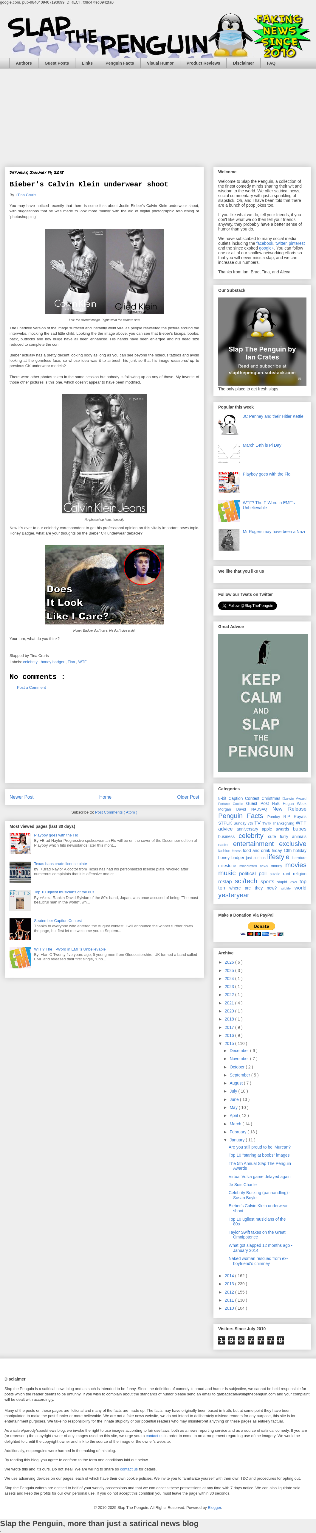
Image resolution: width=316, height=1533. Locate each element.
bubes (299, 829)
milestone (228, 865)
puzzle (276, 874)
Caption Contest (244, 798)
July (234, 1091)
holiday (299, 850)
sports (269, 881)
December (240, 1050)
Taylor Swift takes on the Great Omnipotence (257, 1235)
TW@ (267, 823)
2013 (230, 1283)
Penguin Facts (120, 63)
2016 (230, 1035)
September (240, 1075)
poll (264, 873)
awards (284, 829)
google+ (266, 248)
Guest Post (259, 803)
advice (227, 829)
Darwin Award (294, 799)
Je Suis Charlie (243, 1184)
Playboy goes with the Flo (56, 835)
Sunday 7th (244, 823)
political (249, 873)
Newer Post (22, 797)
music (228, 873)
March (236, 1123)
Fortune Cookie (232, 804)
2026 (230, 962)
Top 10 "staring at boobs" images (259, 1155)
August (237, 1083)
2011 (230, 1300)
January (238, 1140)
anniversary (249, 829)
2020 (230, 1011)
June (235, 1099)
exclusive (292, 843)
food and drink (257, 850)
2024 (230, 978)
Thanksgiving (284, 823)
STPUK (226, 823)
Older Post (188, 797)
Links (87, 63)
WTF (83, 662)
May (234, 1107)
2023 (230, 986)
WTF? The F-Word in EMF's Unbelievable (70, 949)
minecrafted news (255, 866)
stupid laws (288, 882)
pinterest (297, 243)
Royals (300, 816)
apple (269, 829)
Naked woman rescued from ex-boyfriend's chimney (258, 1261)
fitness (237, 851)
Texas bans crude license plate (60, 863)
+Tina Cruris (25, 195)
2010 (230, 1308)
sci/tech (248, 881)
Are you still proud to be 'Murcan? (260, 1147)
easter (225, 845)
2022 (230, 994)
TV (258, 823)
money (278, 866)
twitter (280, 243)
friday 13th (282, 850)
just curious (256, 858)
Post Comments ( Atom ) (116, 812)
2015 (230, 1043)
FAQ (271, 63)
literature (299, 858)
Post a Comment (31, 687)
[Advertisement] (158, 113)
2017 (230, 1027)
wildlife (288, 888)
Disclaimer (243, 63)
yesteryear (234, 895)
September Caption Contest (58, 920)
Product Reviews (203, 63)
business (228, 836)
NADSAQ (261, 809)
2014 (230, 1275)
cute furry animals (287, 836)
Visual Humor (160, 63)
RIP (289, 816)
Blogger (214, 1507)
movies (295, 865)
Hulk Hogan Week (289, 804)
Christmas (271, 798)
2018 (230, 1019)
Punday (275, 817)
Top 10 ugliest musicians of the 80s (64, 892)
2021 (230, 1003)
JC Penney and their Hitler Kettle (273, 416)
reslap (226, 881)
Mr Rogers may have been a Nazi (274, 531)
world (300, 888)
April (234, 1115)
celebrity (31, 662)
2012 (230, 1292)
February (238, 1132)
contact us (154, 1436)
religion (299, 873)
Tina (72, 662)
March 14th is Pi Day (262, 445)
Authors (24, 63)
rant (288, 873)
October (238, 1067)
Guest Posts (57, 63)
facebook (264, 243)
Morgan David (234, 809)
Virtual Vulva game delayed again (260, 1176)
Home (105, 797)
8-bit (223, 798)
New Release (289, 809)
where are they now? (255, 888)
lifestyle (279, 857)
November (240, 1058)
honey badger (53, 662)
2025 (230, 970)
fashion (225, 851)
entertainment (256, 843)
